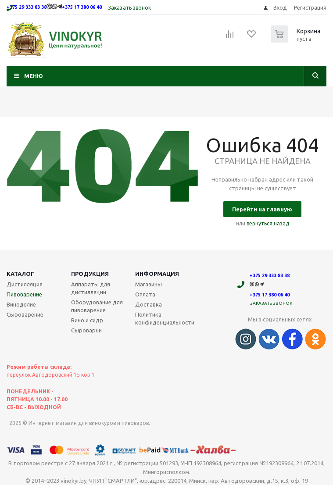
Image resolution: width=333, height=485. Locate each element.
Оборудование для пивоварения (97, 306)
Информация (157, 274)
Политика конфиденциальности (164, 318)
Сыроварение (25, 314)
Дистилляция (25, 284)
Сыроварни (86, 330)
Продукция (90, 274)
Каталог (20, 274)
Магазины (148, 284)
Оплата (145, 294)
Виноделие (21, 304)
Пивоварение (24, 294)
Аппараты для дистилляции (90, 288)
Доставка (148, 304)
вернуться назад (268, 223)
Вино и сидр (87, 320)
